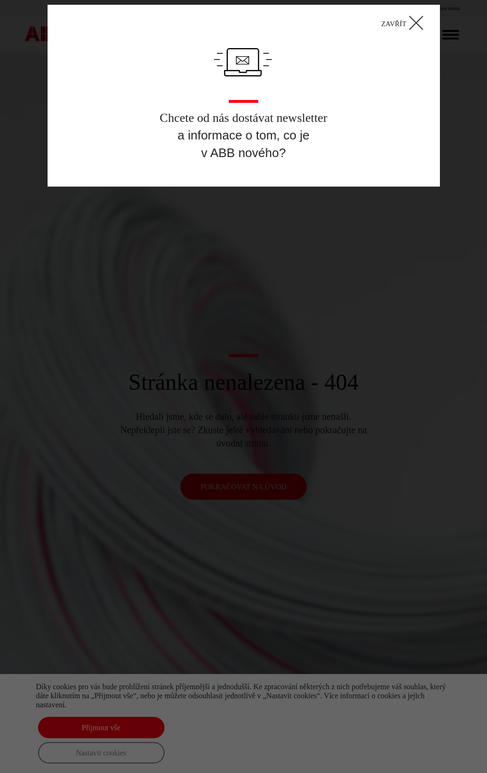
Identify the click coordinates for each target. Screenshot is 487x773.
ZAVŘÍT (405, 23)
